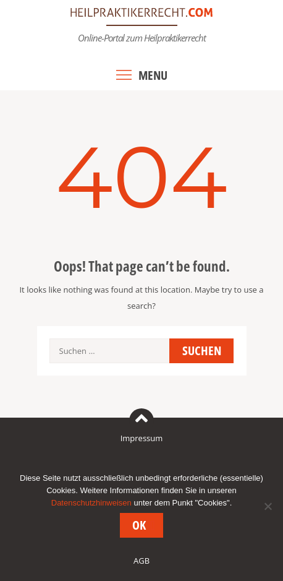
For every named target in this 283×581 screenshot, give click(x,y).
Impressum (141, 438)
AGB (141, 560)
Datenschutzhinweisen (91, 502)
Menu (152, 75)
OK (139, 525)
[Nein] (267, 506)
